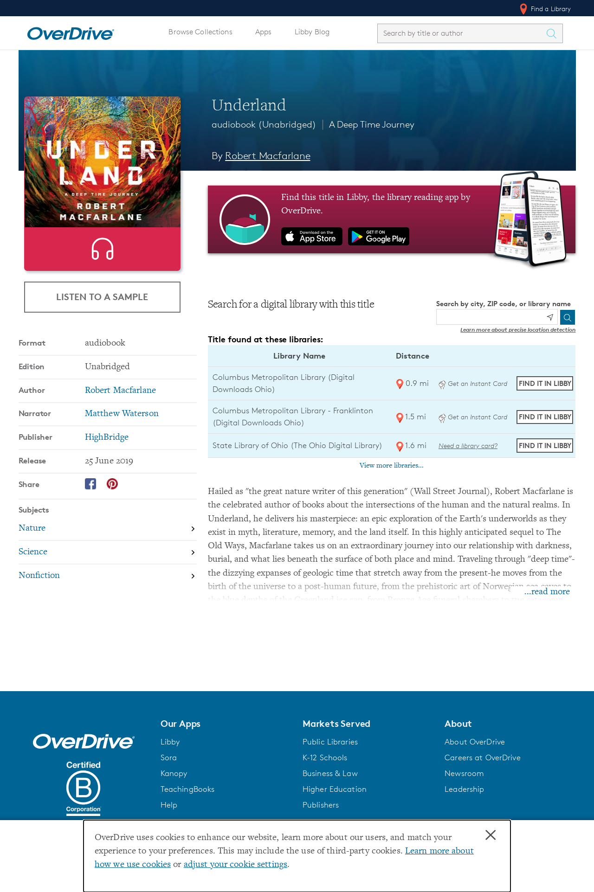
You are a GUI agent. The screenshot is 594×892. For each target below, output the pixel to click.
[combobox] (462, 33)
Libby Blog (312, 31)
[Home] (70, 31)
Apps (263, 31)
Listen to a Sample (102, 331)
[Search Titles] (554, 33)
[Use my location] (549, 317)
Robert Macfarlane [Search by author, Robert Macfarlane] (267, 155)
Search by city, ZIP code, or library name (503, 303)
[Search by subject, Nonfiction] (108, 617)
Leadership (464, 789)
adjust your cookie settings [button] (235, 864)
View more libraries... (392, 465)
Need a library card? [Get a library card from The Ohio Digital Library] (468, 445)
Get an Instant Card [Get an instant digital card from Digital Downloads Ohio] (473, 383)
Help (169, 804)
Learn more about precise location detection (517, 329)
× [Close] (490, 835)
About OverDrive (475, 741)
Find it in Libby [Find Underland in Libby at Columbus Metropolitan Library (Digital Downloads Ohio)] (545, 383)
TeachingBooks (188, 789)
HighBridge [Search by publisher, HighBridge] (107, 479)
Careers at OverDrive (482, 757)
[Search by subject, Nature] (108, 571)
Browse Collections (200, 31)
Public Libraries (330, 741)
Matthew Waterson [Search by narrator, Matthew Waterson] (122, 455)
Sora (169, 757)
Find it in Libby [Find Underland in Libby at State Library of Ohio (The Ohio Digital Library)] (545, 445)
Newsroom (464, 773)
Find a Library (544, 8)
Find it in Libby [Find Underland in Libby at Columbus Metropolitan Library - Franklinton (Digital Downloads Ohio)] (545, 416)
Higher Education (335, 789)
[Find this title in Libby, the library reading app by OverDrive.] (392, 219)
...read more (547, 592)
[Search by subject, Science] (108, 594)
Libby (170, 741)
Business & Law (330, 773)
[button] (226, 724)
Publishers (321, 804)
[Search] (567, 317)
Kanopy (174, 773)
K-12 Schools (325, 757)
